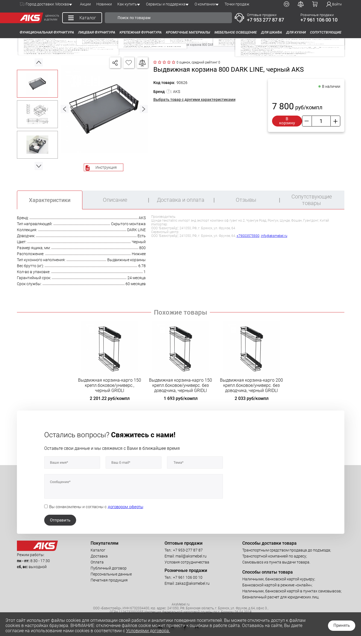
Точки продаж (237, 4)
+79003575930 (248, 236)
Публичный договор (109, 568)
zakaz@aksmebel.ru (192, 583)
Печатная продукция (109, 580)
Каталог (98, 550)
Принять (341, 625)
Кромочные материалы (188, 32)
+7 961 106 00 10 (319, 20)
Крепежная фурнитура (141, 32)
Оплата (97, 562)
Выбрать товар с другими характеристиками (194, 99)
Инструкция (106, 167)
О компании (205, 4)
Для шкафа (271, 32)
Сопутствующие (325, 32)
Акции (85, 4)
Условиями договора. (148, 630)
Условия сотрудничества (187, 562)
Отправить (60, 520)
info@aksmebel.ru (274, 236)
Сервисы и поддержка (166, 4)
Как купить (127, 4)
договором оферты (125, 506)
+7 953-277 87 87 (188, 550)
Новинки (104, 4)
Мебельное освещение (235, 32)
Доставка (99, 556)
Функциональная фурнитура (47, 32)
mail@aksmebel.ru (191, 556)
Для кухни (296, 32)
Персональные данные (111, 574)
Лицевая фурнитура (96, 32)
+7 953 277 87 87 (265, 20)
